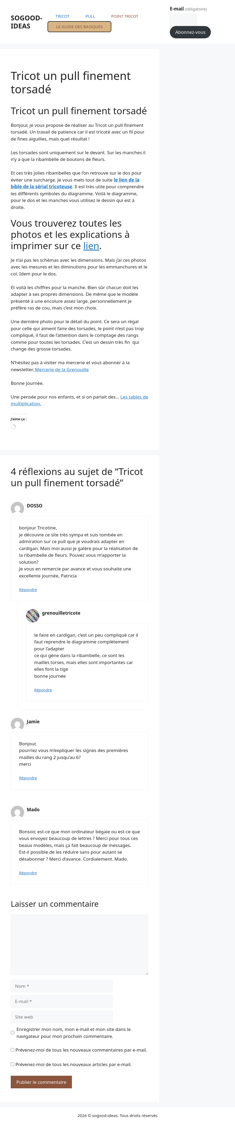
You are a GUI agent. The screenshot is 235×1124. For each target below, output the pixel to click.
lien (91, 245)
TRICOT (62, 16)
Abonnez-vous (190, 32)
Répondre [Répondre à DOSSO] (28, 589)
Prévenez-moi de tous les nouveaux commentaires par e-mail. (81, 1050)
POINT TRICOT (124, 16)
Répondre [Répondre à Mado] (28, 872)
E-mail (188, 9)
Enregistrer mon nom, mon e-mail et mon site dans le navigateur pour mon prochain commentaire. (74, 1032)
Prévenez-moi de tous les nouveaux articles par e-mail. (73, 1064)
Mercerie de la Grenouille (61, 369)
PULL (90, 16)
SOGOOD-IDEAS (26, 21)
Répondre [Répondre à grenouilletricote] (43, 689)
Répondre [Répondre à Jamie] (28, 777)
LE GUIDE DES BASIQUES (79, 26)
